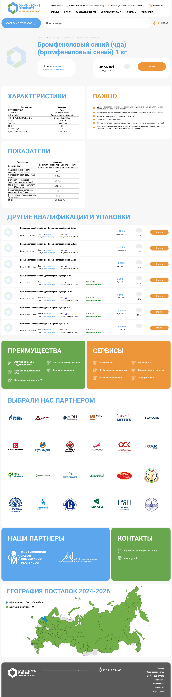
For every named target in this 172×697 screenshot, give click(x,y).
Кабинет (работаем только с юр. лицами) (127, 6)
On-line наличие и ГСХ (110, 377)
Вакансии (159, 687)
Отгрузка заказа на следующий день (24, 363)
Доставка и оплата (155, 676)
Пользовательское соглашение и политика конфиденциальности (66, 670)
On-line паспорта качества (113, 370)
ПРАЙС (67, 12)
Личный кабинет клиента (151, 370)
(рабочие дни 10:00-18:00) (95, 6)
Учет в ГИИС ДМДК (112, 670)
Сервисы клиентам (155, 672)
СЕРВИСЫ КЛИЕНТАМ (85, 12)
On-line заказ (106, 362)
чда (66, 234)
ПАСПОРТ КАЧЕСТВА (93, 285)
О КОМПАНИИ (147, 12)
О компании (158, 684)
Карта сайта (158, 691)
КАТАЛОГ (54, 12)
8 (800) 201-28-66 (77, 6)
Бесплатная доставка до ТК (28, 380)
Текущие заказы (146, 377)
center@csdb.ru (56, 6)
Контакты (159, 680)
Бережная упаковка (63, 370)
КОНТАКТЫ (131, 12)
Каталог (160, 668)
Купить (152, 66)
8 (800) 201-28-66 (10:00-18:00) (140, 550)
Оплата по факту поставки (67, 362)
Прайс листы (144, 362)
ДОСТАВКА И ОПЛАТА (111, 12)
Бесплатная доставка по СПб (27, 372)
